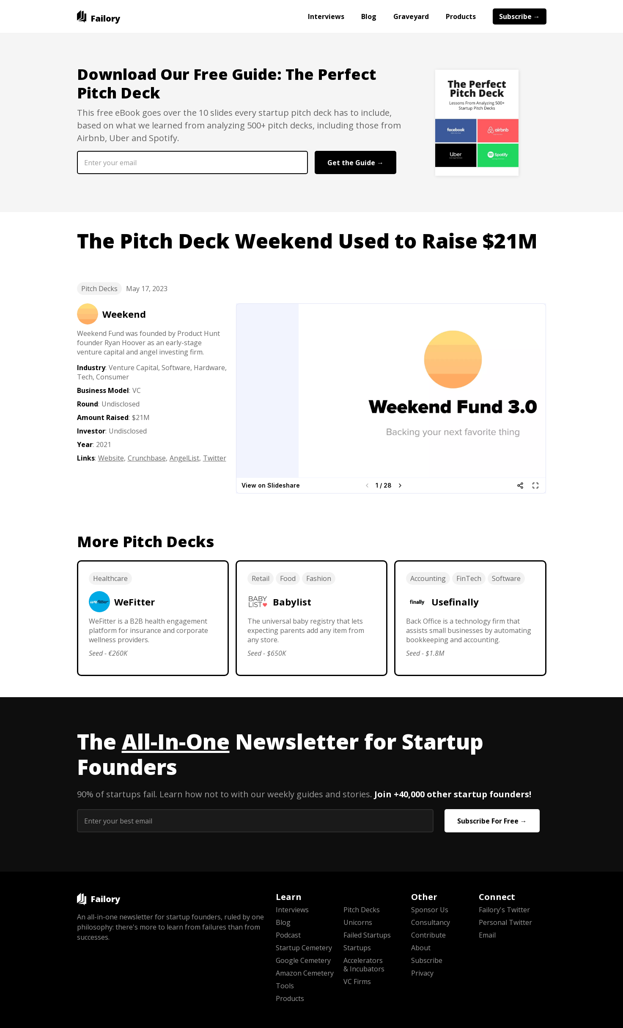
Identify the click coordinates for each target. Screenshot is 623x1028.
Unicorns (357, 922)
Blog (368, 16)
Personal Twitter (505, 922)
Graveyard (411, 16)
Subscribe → (519, 16)
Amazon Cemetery (305, 973)
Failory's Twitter (504, 909)
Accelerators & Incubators (363, 964)
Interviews (326, 16)
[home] (99, 16)
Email (487, 935)
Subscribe (426, 960)
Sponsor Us (429, 909)
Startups (357, 947)
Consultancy (430, 922)
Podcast (288, 935)
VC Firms (357, 981)
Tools (285, 986)
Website (111, 458)
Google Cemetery (303, 960)
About (421, 947)
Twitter (214, 458)
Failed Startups (367, 935)
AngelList (184, 458)
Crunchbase (147, 458)
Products (461, 16)
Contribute (428, 935)
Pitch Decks (99, 288)
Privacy (422, 973)
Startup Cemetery (304, 947)
